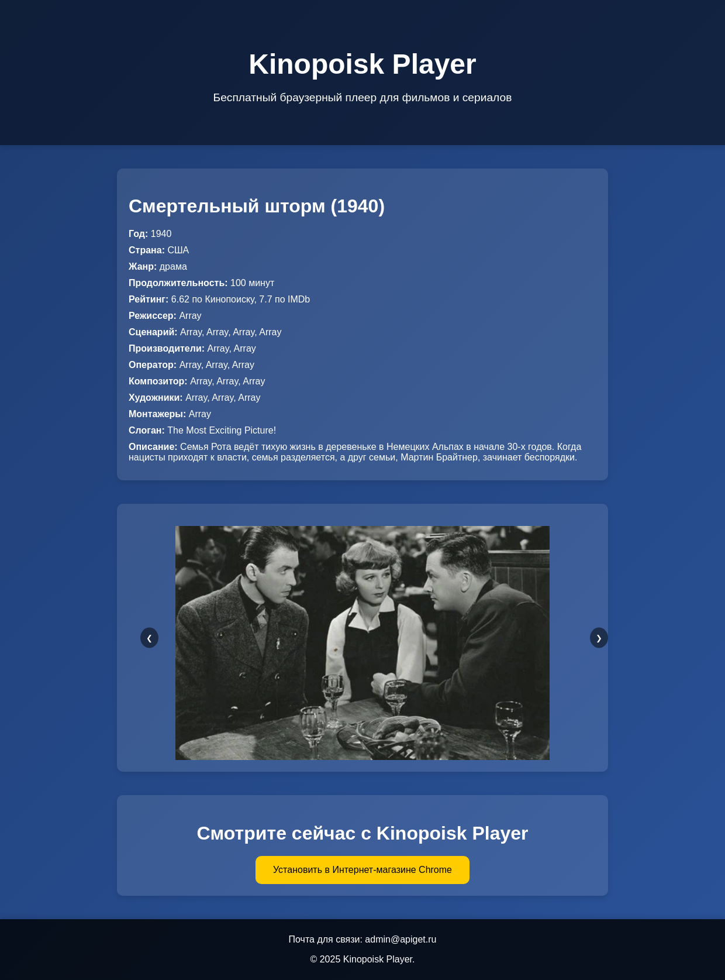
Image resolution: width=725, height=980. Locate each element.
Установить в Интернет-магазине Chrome (362, 870)
